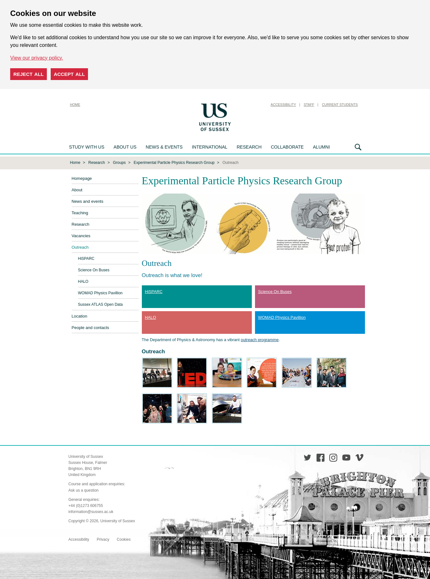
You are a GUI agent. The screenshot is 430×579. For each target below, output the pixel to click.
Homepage (82, 178)
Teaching (80, 212)
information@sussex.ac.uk (91, 511)
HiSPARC (86, 258)
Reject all (28, 74)
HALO (83, 281)
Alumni (321, 147)
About (77, 189)
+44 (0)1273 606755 (86, 505)
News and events (88, 201)
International (210, 147)
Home (75, 104)
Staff (309, 104)
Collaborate (287, 147)
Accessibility (283, 104)
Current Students (340, 104)
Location (79, 316)
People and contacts (90, 327)
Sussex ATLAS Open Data (100, 304)
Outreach (80, 247)
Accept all (69, 74)
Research (249, 147)
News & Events (164, 147)
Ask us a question (84, 490)
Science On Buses (94, 270)
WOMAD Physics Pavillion (100, 293)
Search (358, 147)
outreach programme (260, 339)
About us (124, 147)
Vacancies (81, 235)
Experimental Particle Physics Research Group (174, 162)
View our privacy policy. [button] (36, 58)
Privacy (103, 539)
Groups (119, 162)
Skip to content (248, 104)
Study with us (87, 147)
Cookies (123, 539)
